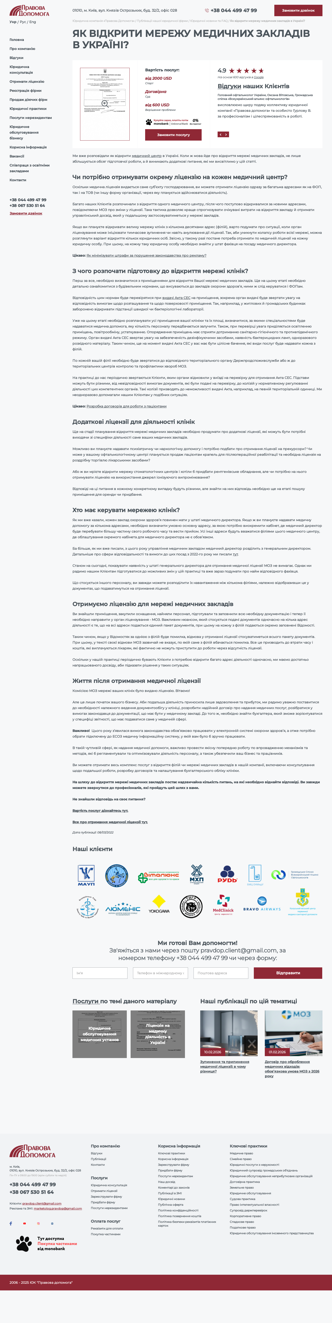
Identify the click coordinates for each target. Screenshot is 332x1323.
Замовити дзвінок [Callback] (26, 213)
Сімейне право (241, 1159)
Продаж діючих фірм (28, 100)
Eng (32, 22)
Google (259, 77)
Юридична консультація (21, 70)
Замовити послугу (173, 135)
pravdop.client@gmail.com (41, 1203)
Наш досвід (166, 1182)
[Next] (226, 134)
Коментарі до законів (173, 1187)
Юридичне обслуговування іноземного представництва (272, 1233)
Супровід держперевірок (248, 1210)
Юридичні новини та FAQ (209, 21)
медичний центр (147, 156)
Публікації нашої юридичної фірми (162, 21)
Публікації (98, 1159)
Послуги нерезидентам (31, 118)
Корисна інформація (28, 147)
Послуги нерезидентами (109, 1208)
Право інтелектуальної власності (254, 1204)
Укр (13, 22)
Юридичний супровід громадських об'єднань (264, 1170)
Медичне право (241, 1153)
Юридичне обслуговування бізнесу (24, 132)
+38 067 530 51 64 (27, 205)
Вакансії (17, 156)
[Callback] (298, 10)
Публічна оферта (170, 1204)
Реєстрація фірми (25, 90)
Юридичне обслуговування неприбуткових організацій (271, 1176)
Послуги (86, 1001)
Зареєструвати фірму (106, 1196)
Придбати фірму (103, 1202)
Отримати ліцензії (104, 1191)
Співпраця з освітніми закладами (30, 168)
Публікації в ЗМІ (170, 1193)
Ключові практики (171, 1153)
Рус (23, 22)
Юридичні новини (171, 1199)
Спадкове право (242, 1222)
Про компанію (22, 49)
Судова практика (242, 1199)
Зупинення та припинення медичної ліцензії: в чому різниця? (224, 1066)
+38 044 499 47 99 (234, 10)
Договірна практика (245, 1182)
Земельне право (242, 1187)
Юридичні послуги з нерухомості (254, 1164)
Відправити (288, 973)
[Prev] (220, 134)
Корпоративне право (245, 1216)
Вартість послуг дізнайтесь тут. (100, 810)
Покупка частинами (105, 1234)
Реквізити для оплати (107, 1228)
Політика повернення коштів (179, 1216)
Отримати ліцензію (27, 81)
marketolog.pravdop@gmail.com (58, 1208)
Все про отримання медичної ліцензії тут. (110, 822)
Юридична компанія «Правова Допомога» (103, 21)
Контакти (18, 180)
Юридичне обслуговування (250, 1193)
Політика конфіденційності (178, 1210)
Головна (17, 40)
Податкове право (243, 1227)
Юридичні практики (28, 109)
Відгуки (16, 58)
